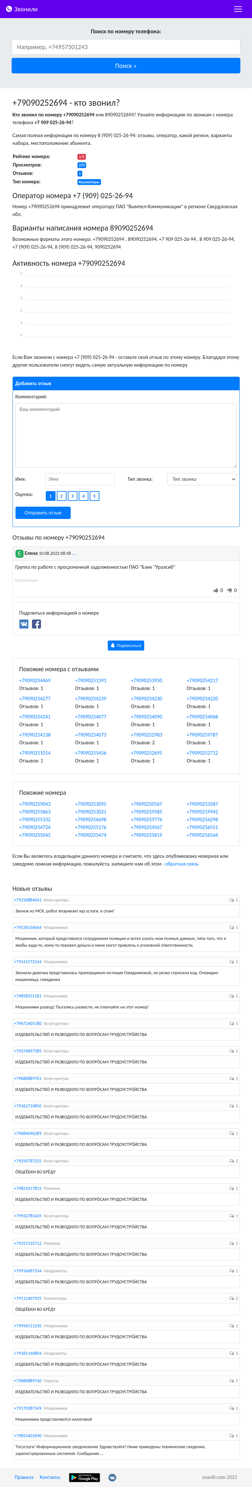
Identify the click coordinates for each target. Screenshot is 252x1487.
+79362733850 (28, 1106)
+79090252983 (146, 735)
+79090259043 (35, 804)
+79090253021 (90, 812)
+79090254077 (90, 717)
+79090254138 (35, 735)
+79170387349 (28, 1408)
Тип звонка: (140, 479)
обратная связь (181, 864)
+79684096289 (28, 1133)
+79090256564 (202, 835)
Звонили (21, 8)
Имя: (20, 479)
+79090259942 (202, 812)
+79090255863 (35, 812)
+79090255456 (90, 753)
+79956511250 (28, 1326)
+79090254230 (146, 698)
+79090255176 (90, 827)
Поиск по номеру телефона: (126, 31)
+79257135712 (28, 1243)
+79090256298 (202, 819)
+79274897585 (28, 1051)
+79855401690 (28, 1436)
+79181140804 (28, 1353)
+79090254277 (35, 698)
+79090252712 (202, 753)
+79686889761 (28, 1078)
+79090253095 (90, 804)
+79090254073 (90, 735)
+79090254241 (35, 717)
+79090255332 (35, 819)
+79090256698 (90, 819)
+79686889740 (28, 1381)
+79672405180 (28, 1023)
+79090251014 (35, 753)
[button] (126, 65)
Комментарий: (31, 396)
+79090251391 (90, 680)
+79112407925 (28, 1298)
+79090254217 (202, 680)
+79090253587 (202, 804)
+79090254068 (202, 717)
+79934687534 (28, 1271)
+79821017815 (28, 1188)
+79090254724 (35, 827)
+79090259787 (202, 735)
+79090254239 (90, 698)
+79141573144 (28, 961)
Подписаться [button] (126, 645)
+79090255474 (90, 835)
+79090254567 (146, 827)
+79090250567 (146, 804)
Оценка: (24, 494)
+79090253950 (146, 680)
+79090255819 (146, 835)
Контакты (50, 1477)
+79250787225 (28, 1161)
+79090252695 (146, 753)
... (74, 553)
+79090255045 (35, 835)
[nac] (238, 9)
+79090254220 (202, 698)
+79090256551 (202, 827)
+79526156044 (28, 927)
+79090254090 (146, 717)
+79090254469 (35, 680)
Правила (24, 1477)
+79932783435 (28, 1216)
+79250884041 (28, 900)
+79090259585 (146, 812)
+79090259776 (146, 819)
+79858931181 (28, 996)
